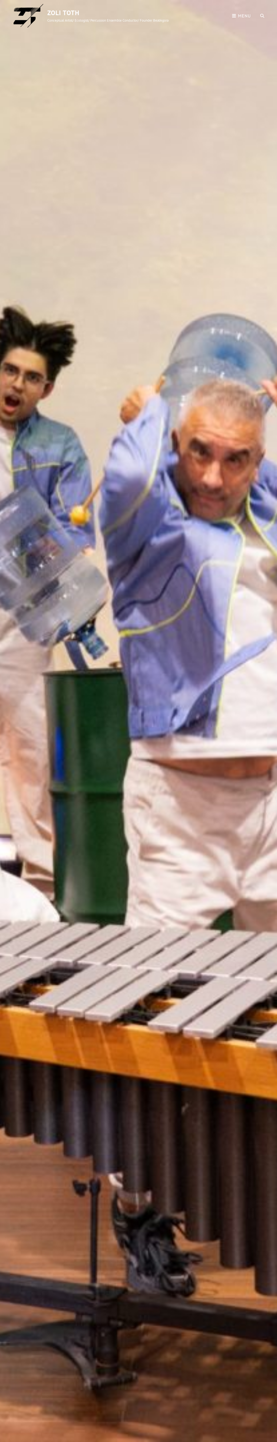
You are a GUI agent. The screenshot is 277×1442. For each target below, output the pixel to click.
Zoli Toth (63, 13)
